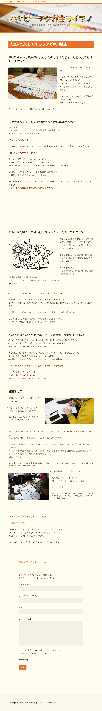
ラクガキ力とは (39, 3)
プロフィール (23, 3)
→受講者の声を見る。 (17, 522)
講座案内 (53, 3)
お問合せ (65, 3)
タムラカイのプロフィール (32, 561)
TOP (12, 3)
